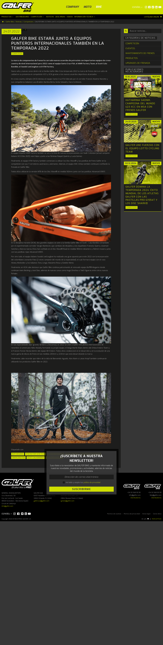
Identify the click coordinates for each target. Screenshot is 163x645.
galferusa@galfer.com (41, 625)
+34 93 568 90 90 (134, 616)
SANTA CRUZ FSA (18, 527)
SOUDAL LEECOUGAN (54, 527)
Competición (17, 123)
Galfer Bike (10, 22)
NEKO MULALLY (72, 523)
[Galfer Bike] (18, 7)
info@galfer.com (7, 630)
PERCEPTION (156, 643)
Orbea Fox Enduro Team (90, 523)
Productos (132, 58)
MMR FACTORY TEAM (56, 523)
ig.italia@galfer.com (67, 625)
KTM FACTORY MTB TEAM (35, 523)
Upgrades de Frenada (138, 63)
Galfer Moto (132, 610)
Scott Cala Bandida (35, 527)
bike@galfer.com (155, 619)
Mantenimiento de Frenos (140, 53)
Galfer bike (152, 610)
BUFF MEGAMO (17, 523)
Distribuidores (136, 622)
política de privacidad (92, 579)
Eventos (130, 48)
